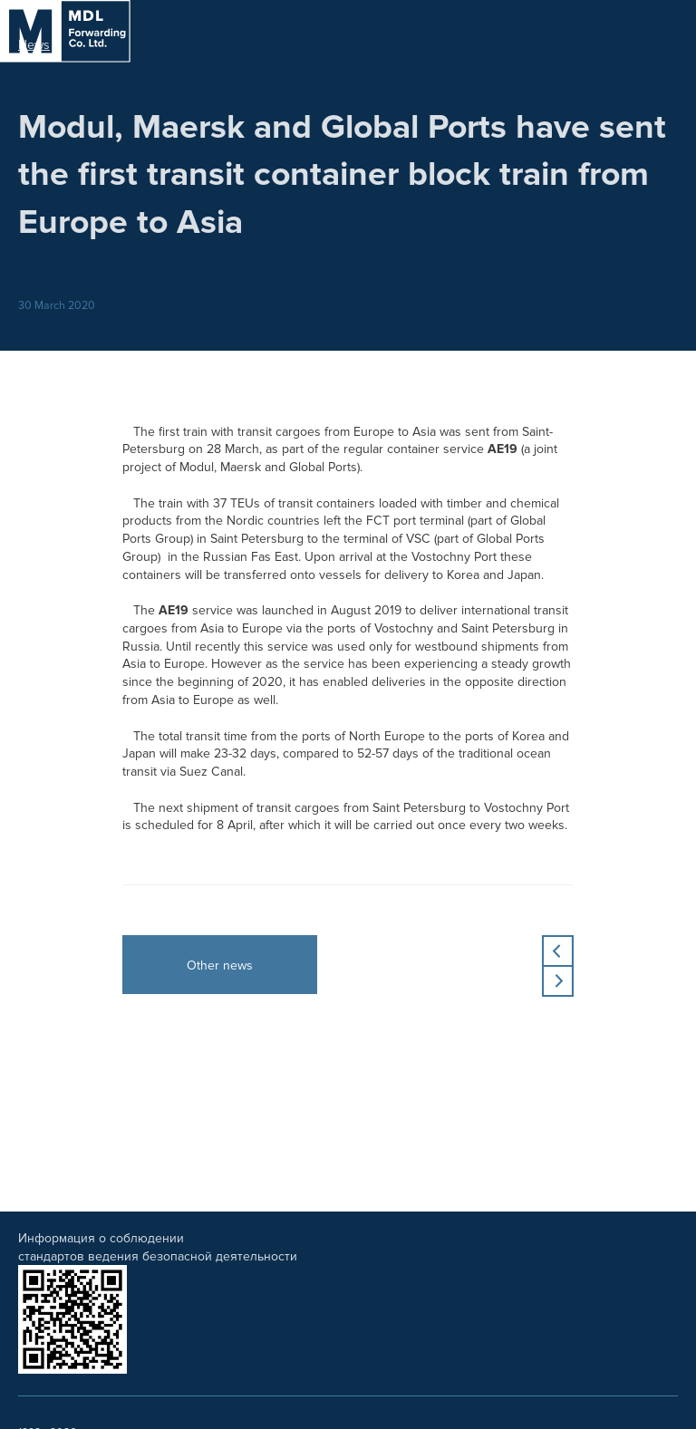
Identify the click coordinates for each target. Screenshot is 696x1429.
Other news (220, 965)
